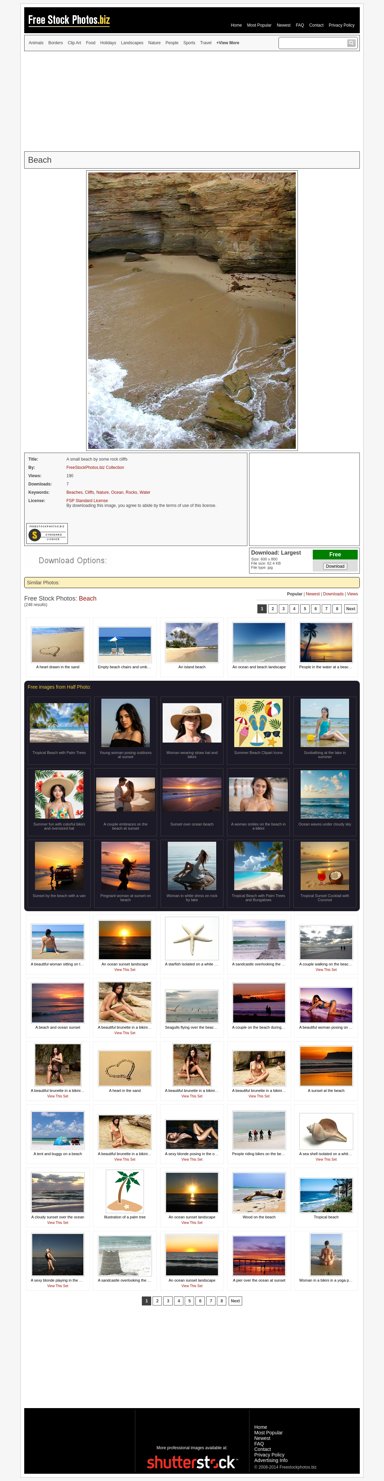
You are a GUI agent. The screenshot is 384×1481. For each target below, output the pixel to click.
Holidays (108, 42)
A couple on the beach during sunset (263, 1027)
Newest (284, 25)
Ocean (117, 492)
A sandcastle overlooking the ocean (262, 964)
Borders (55, 42)
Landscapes (132, 42)
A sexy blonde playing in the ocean (60, 1280)
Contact (316, 25)
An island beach (192, 667)
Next (350, 608)
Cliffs (89, 492)
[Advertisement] (192, 101)
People (172, 42)
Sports (189, 42)
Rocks (131, 492)
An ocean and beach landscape (259, 667)
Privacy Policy (342, 25)
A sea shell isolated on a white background (335, 1154)
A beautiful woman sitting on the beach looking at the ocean (81, 964)
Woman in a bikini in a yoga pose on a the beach (340, 1280)
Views (352, 594)
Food (90, 42)
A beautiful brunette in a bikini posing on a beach (139, 1027)
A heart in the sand (125, 1090)
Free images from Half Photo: (59, 687)
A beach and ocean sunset (57, 1027)
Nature (154, 42)
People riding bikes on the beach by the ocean (271, 1154)
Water (144, 492)
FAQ (300, 25)
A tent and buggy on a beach (58, 1154)
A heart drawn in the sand (58, 667)
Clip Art (74, 42)
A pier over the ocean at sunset (259, 1280)
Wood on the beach (259, 1217)
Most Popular (259, 25)
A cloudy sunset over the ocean (57, 1217)
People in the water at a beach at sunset (333, 667)
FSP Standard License (87, 500)
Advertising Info (271, 1460)
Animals (36, 42)
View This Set (125, 970)
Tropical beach (326, 1217)
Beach (88, 598)
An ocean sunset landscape (124, 964)
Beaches (74, 492)
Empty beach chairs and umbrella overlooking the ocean (145, 667)
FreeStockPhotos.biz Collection (95, 467)
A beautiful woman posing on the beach (332, 1027)
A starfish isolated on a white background (199, 964)
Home (236, 25)
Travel (206, 42)
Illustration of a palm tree (125, 1217)
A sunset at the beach (326, 1090)
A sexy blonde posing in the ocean (194, 1154)
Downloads (333, 594)
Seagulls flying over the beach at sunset (198, 1027)
